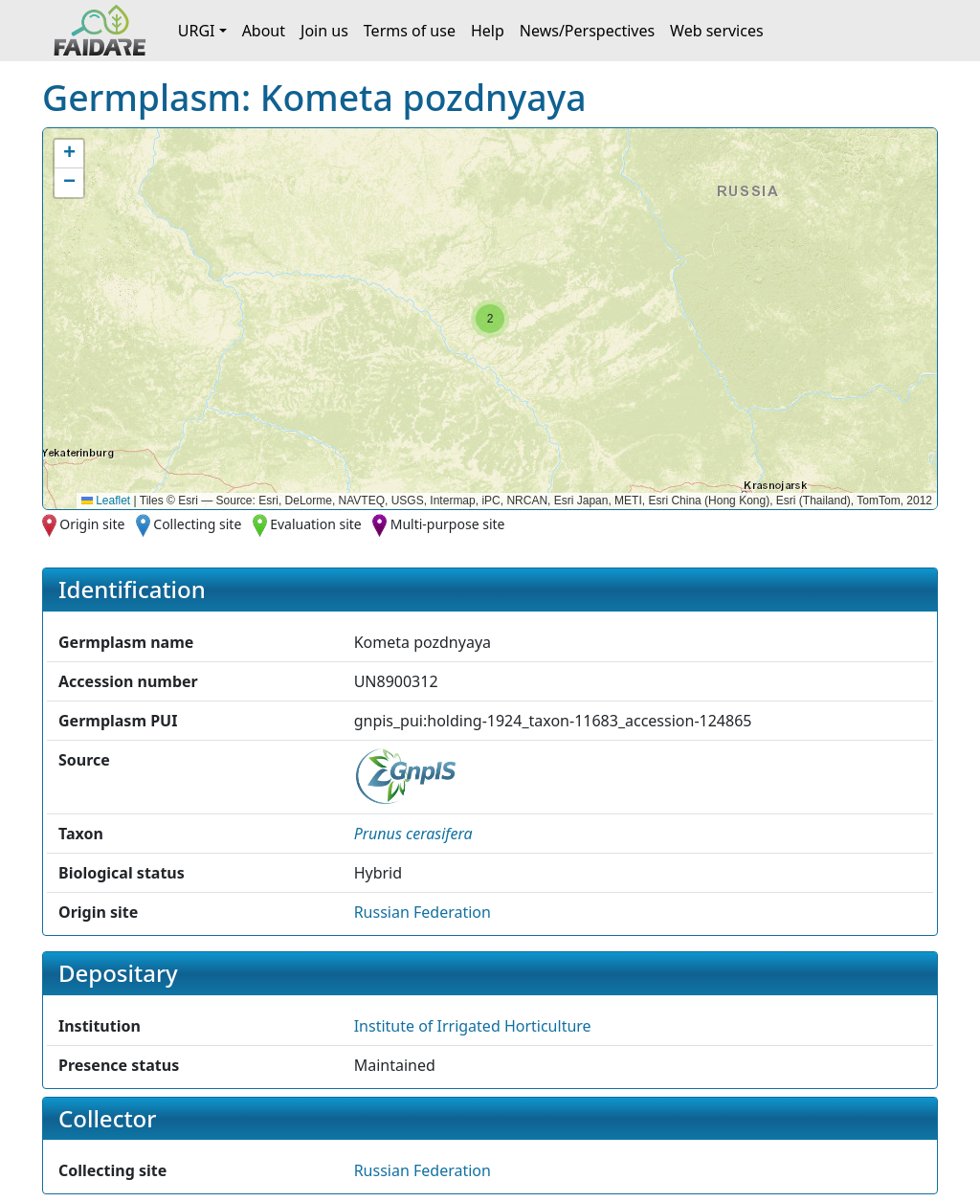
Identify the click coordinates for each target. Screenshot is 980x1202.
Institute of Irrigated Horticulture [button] (472, 1025)
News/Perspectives (587, 30)
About (263, 30)
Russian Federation (422, 912)
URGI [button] (196, 30)
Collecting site (197, 524)
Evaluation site (316, 524)
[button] (490, 319)
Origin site (91, 524)
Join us (324, 30)
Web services (717, 30)
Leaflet (105, 500)
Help (487, 30)
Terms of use (410, 30)
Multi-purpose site (447, 524)
